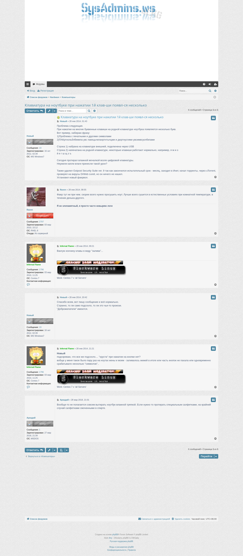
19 (40, 148)
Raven (30, 210)
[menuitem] (204, 84)
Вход (32, 90)
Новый (30, 136)
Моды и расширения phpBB (121, 547)
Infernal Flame (34, 264)
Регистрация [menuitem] (216, 85)
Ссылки (28, 85)
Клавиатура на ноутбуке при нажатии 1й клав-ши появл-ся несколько (86, 105)
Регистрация (47, 90)
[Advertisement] (121, 52)
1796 (41, 269)
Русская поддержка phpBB (121, 541)
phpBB (115, 534)
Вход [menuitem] (211, 85)
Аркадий (31, 418)
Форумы (40, 84)
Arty (110, 538)
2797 (41, 222)
